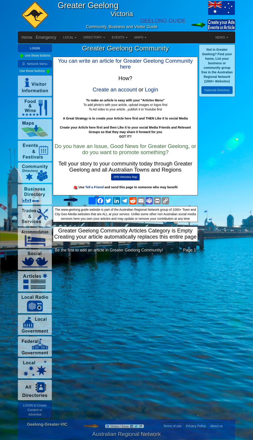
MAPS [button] (140, 37)
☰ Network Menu (34, 64)
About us (216, 426)
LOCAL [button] (69, 37)
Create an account (115, 89)
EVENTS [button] (120, 37)
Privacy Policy (196, 426)
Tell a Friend (94, 187)
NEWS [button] (221, 37)
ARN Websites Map (125, 177)
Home (26, 37)
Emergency (46, 37)
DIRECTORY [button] (94, 37)
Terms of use (172, 426)
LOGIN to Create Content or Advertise (35, 410)
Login (151, 89)
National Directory (216, 90)
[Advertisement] (125, 292)
